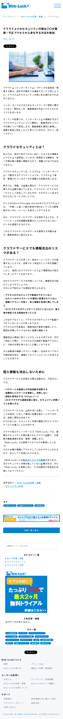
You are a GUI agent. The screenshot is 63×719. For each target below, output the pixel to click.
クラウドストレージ (16, 561)
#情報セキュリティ (25, 505)
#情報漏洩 (39, 505)
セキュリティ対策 (14, 486)
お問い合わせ (10, 707)
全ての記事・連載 (15, 558)
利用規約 (8, 698)
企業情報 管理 (47, 640)
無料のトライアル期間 (34, 460)
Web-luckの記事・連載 (29, 482)
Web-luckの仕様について (16, 687)
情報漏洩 (35, 643)
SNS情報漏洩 (11, 633)
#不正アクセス (10, 505)
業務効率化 (45, 643)
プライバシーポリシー (14, 703)
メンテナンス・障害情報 (42, 679)
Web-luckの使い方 (13, 668)
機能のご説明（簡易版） (42, 668)
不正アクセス (26, 640)
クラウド (23, 633)
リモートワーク (12, 640)
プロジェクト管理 (26, 636)
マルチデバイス (41, 636)
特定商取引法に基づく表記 (43, 698)
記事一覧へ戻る (31, 530)
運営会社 (35, 703)
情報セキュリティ (21, 643)
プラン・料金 (37, 664)
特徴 (6, 664)
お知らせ (8, 679)
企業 (36, 640)
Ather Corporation (27, 714)
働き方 (9, 643)
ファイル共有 (11, 636)
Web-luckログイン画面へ (43, 683)
